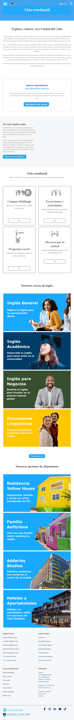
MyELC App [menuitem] (7, 695)
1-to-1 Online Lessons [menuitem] (9, 660)
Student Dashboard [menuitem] (8, 672)
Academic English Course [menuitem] (10, 641)
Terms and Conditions (44, 691)
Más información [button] (37, 456)
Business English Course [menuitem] (10, 645)
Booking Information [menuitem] (44, 649)
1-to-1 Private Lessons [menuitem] (9, 656)
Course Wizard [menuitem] (7, 688)
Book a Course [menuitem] (7, 676)
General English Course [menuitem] (10, 637)
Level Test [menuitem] (6, 684)
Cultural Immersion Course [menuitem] (11, 649)
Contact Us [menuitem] (41, 637)
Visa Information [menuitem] (43, 653)
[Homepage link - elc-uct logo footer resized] (16, 716)
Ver (19, 221)
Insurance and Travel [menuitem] (44, 660)
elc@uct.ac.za (46, 687)
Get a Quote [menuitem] (6, 680)
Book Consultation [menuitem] (8, 691)
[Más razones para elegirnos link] (14, 157)
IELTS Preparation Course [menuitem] (11, 653)
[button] (71, 3)
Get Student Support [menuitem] (44, 641)
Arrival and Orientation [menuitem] (45, 656)
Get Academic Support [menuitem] (45, 645)
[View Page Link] (37, 312)
